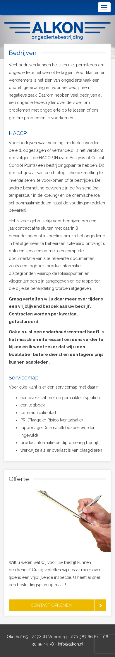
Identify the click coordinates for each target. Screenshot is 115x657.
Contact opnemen (51, 605)
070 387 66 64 (85, 636)
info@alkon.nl (70, 644)
